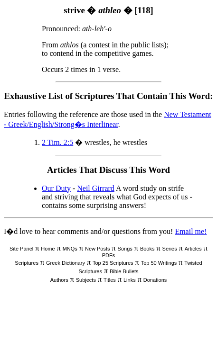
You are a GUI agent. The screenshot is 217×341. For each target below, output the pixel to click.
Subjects (86, 280)
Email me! (191, 231)
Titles (110, 280)
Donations (155, 280)
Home (48, 248)
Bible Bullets (124, 271)
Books (147, 248)
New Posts (97, 248)
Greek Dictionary (65, 263)
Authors (59, 280)
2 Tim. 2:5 (57, 142)
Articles (193, 248)
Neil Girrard (95, 188)
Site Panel (21, 248)
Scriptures (26, 263)
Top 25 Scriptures (113, 263)
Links (129, 280)
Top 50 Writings (159, 263)
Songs (125, 248)
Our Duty (56, 188)
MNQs (70, 248)
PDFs (108, 255)
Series (169, 248)
